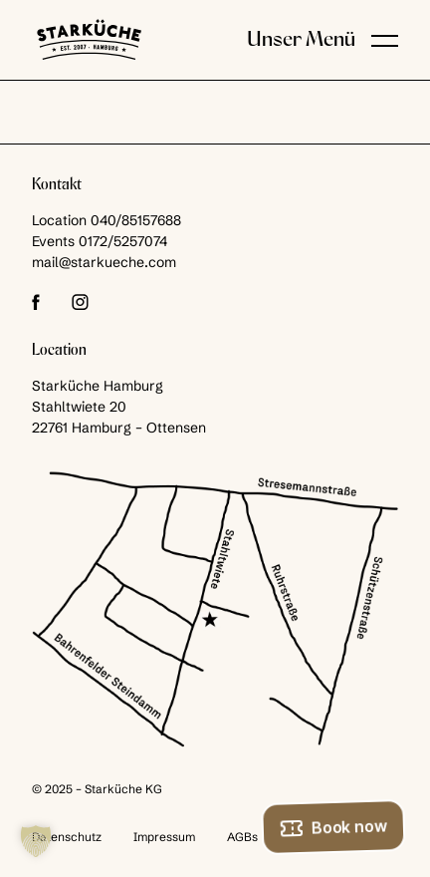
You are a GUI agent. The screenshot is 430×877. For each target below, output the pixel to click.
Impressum (164, 836)
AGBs (242, 836)
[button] (384, 40)
